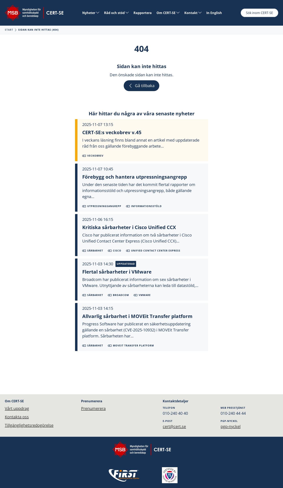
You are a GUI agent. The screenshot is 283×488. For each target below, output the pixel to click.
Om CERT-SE (168, 13)
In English (214, 13)
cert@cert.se (174, 426)
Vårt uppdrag (17, 408)
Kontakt (193, 13)
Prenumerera (93, 408)
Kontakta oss (17, 417)
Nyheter (90, 13)
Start (9, 29)
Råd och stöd (116, 13)
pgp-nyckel (231, 426)
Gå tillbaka (141, 85)
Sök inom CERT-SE (259, 13)
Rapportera (142, 13)
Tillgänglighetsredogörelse (29, 425)
